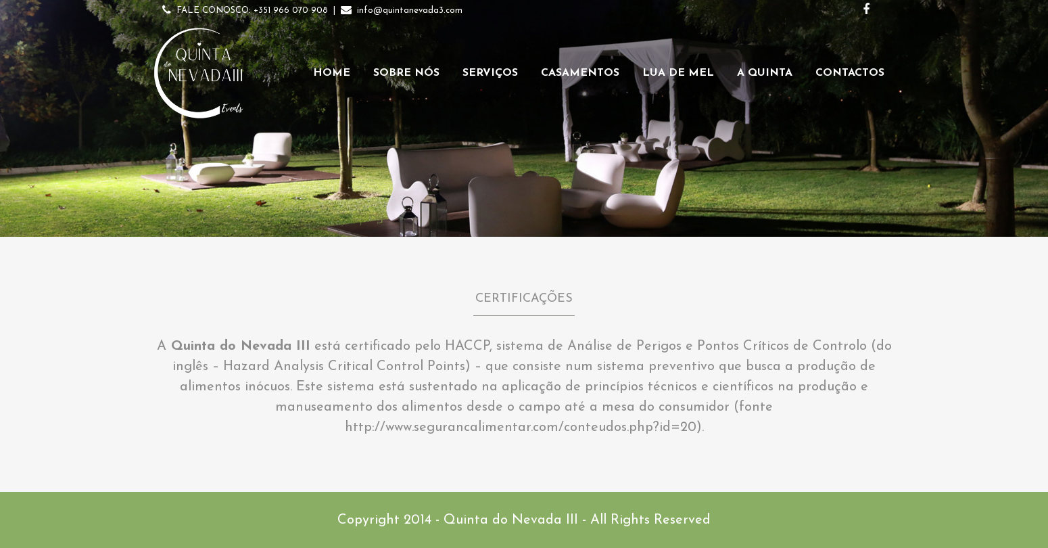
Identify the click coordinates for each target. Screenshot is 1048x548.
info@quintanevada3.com (409, 10)
